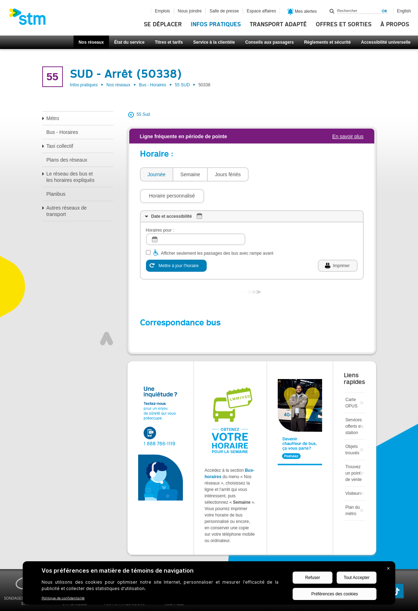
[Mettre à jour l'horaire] (176, 244)
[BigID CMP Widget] (209, 584)
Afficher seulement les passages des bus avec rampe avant (217, 231)
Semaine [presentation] (190, 174)
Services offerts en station (354, 405)
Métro (53, 118)
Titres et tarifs (169, 42)
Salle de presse (224, 11)
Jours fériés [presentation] (227, 174)
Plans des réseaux (67, 160)
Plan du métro (352, 489)
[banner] (31, 18)
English (404, 11)
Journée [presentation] (157, 174)
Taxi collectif (60, 146)
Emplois (162, 11)
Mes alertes (302, 12)
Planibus (56, 194)
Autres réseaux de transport (67, 211)
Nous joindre (190, 11)
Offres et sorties (343, 24)
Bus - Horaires (152, 84)
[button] (284, 174)
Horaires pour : (160, 208)
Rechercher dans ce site (332, 11)
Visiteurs (353, 472)
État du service (129, 42)
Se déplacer (163, 24)
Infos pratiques (216, 24)
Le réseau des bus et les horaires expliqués (70, 177)
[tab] (156, 174)
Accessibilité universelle (386, 42)
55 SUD (182, 84)
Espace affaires (261, 11)
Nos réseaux (91, 42)
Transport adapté (278, 24)
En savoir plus (348, 136)
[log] (195, 218)
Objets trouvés (352, 428)
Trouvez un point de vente (353, 452)
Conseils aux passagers (269, 42)
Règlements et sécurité (327, 42)
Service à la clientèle (214, 42)
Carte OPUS (351, 381)
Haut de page (106, 317)
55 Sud (143, 114)
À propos (394, 24)
